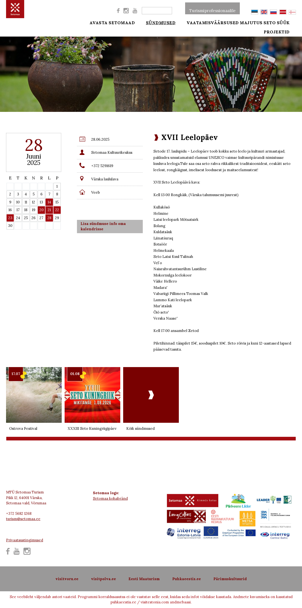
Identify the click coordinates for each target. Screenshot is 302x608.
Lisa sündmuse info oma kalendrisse (103, 226)
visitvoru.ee (66, 579)
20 (41, 210)
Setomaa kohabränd (110, 498)
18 (25, 210)
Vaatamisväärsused (206, 22)
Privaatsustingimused (24, 540)
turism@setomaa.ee (23, 518)
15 (57, 202)
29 (57, 217)
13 (41, 202)
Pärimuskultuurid (230, 579)
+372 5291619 (102, 165)
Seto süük (283, 22)
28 (49, 217)
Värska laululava (104, 179)
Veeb (95, 192)
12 (33, 202)
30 (10, 225)
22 (57, 210)
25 (26, 217)
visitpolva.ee (103, 579)
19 (33, 210)
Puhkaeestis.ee (186, 579)
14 (49, 202)
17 (18, 210)
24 (18, 217)
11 (26, 202)
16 (10, 210)
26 (33, 217)
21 (49, 210)
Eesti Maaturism (144, 579)
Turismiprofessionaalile (212, 8)
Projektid (283, 34)
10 (18, 202)
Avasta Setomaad (112, 22)
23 (10, 217)
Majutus (251, 22)
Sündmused (157, 22)
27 (41, 217)
